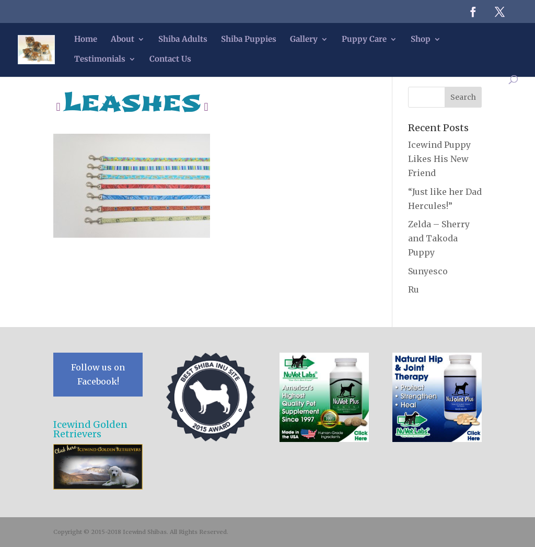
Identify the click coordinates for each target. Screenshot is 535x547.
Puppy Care (364, 40)
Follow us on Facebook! (98, 374)
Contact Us (170, 59)
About (122, 40)
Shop (421, 40)
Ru (413, 289)
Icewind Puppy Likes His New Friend (439, 158)
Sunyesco (428, 271)
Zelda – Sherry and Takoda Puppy (439, 238)
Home (85, 40)
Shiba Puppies (248, 40)
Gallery (304, 40)
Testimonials (99, 59)
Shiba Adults (182, 40)
